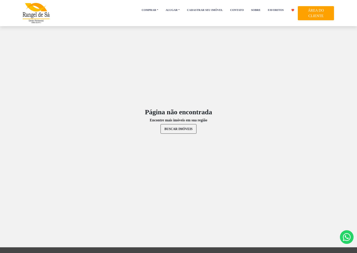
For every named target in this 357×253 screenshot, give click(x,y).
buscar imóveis (178, 129)
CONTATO (237, 10)
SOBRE (255, 10)
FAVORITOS (281, 10)
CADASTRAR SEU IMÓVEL (205, 10)
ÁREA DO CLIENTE (316, 13)
